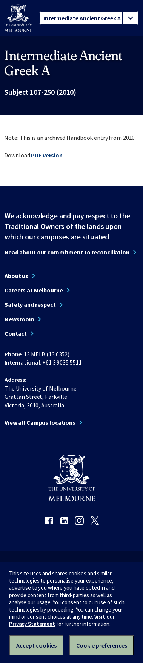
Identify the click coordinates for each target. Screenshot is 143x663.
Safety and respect (30, 304)
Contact (16, 333)
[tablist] (88, 18)
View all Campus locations (40, 422)
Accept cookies (36, 645)
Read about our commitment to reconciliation (67, 252)
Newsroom (19, 319)
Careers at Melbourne (34, 290)
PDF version (47, 155)
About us (16, 276)
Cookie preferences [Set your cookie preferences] (101, 645)
